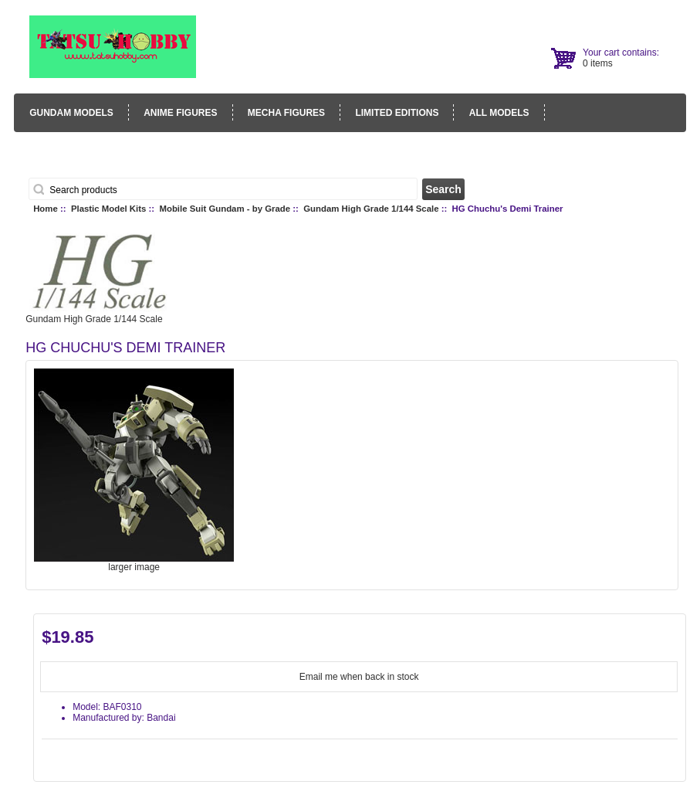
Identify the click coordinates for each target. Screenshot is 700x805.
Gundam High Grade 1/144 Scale (370, 208)
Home (45, 208)
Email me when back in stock (359, 676)
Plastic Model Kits (108, 208)
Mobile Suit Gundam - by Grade (224, 208)
